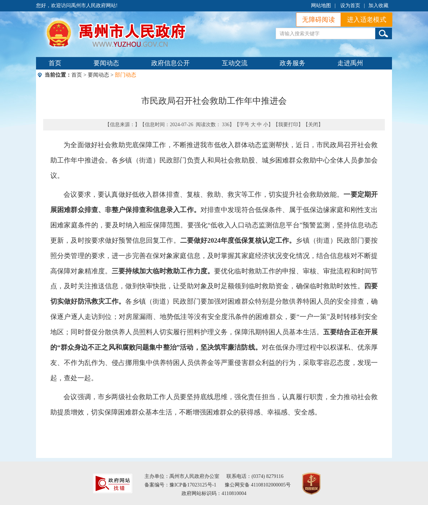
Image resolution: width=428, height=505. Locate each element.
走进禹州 (350, 63)
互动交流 (235, 63)
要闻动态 (106, 63)
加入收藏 (378, 5)
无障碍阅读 (318, 19)
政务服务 (292, 63)
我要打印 (288, 124)
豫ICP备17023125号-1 (192, 485)
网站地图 (321, 5)
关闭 (313, 124)
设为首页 (350, 5)
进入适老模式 (366, 19)
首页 (55, 63)
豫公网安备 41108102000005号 (258, 485)
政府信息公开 (170, 63)
